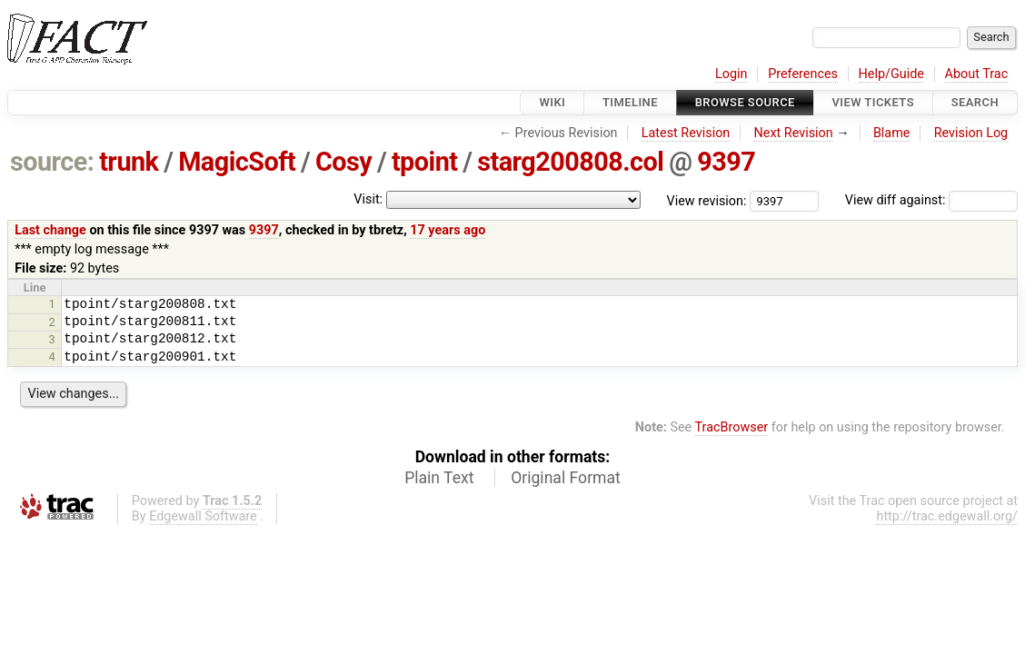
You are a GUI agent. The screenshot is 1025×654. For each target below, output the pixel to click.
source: (52, 161)
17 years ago (447, 230)
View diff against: (931, 200)
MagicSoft (236, 161)
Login (731, 74)
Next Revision (792, 133)
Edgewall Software (203, 516)
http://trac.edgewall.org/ (947, 516)
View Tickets (873, 102)
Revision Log (971, 133)
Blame (892, 133)
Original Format (566, 478)
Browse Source (745, 102)
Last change (50, 230)
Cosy (343, 161)
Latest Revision (686, 133)
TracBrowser (732, 427)
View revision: (707, 200)
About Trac (977, 74)
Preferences (803, 74)
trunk (128, 161)
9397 (726, 161)
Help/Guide (891, 74)
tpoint (425, 161)
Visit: (368, 199)
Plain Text (438, 478)
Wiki (552, 102)
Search (975, 102)
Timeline (630, 102)
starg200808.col (570, 161)
